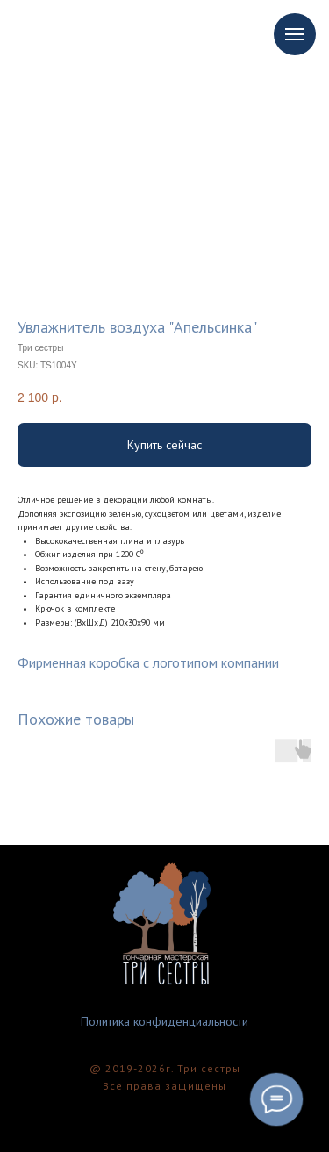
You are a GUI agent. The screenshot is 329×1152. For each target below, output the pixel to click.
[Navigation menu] (294, 34)
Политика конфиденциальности (164, 1021)
